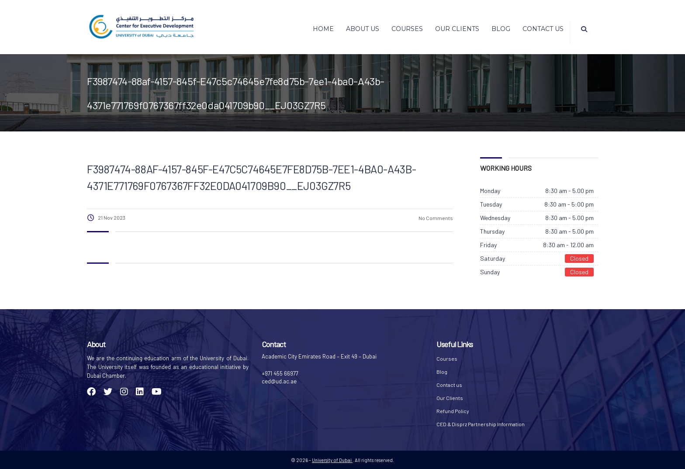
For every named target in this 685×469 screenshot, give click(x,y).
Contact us (543, 29)
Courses (407, 29)
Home (323, 29)
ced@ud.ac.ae (279, 381)
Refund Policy (452, 411)
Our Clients (457, 29)
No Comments (435, 218)
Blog (500, 29)
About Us (362, 29)
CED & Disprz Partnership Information (480, 424)
